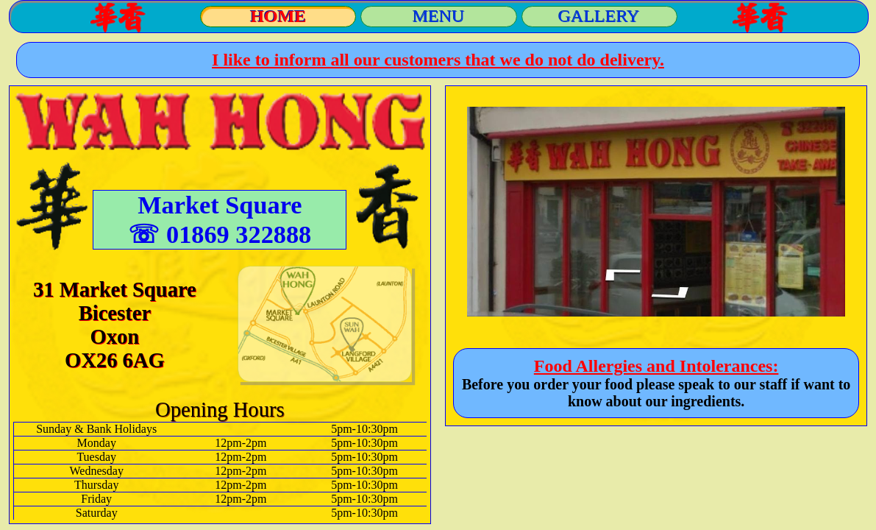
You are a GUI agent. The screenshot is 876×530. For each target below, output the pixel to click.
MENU (439, 16)
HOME (278, 16)
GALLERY (599, 16)
